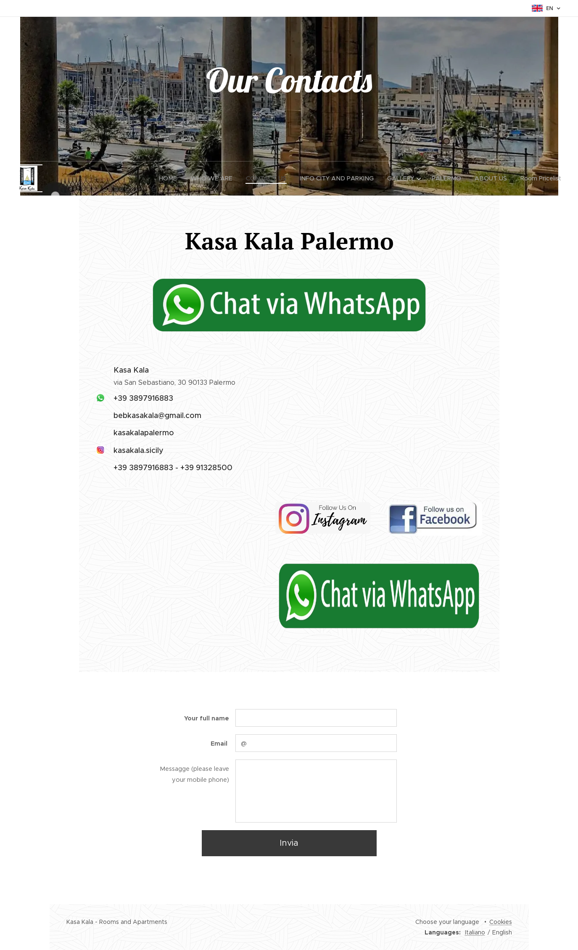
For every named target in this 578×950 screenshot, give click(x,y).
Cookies (500, 922)
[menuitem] (178, 178)
